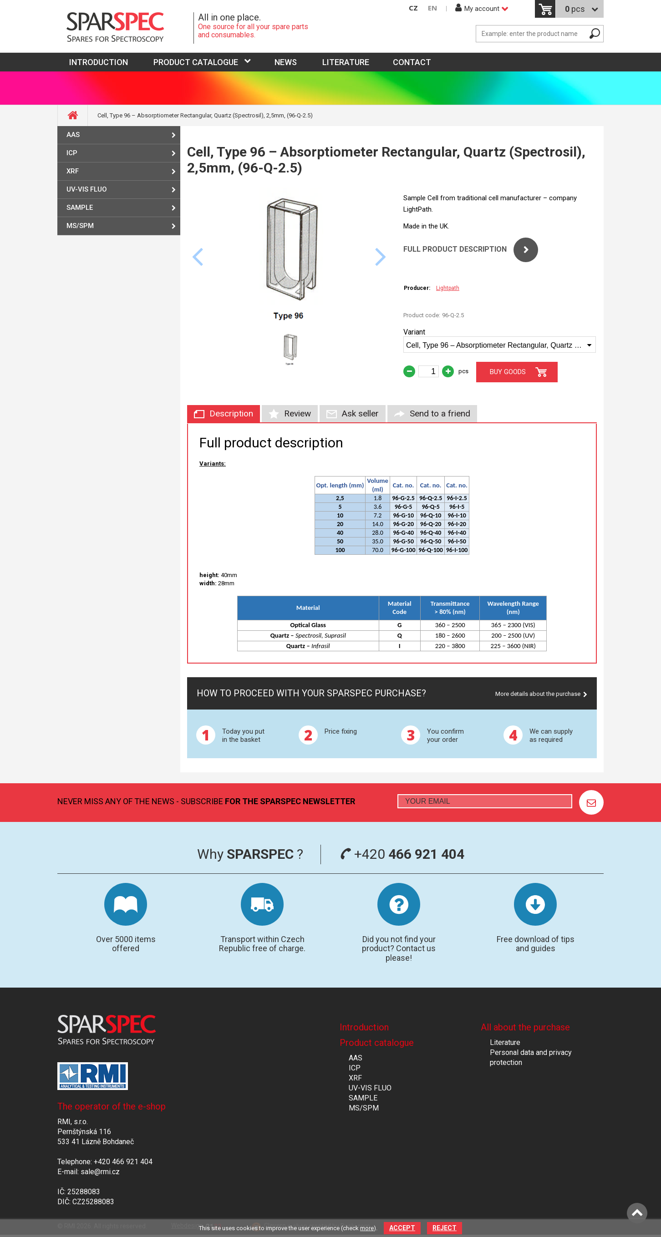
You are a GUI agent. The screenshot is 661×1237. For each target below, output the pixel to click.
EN (432, 8)
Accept (402, 1228)
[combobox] (499, 344)
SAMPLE (79, 207)
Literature (345, 62)
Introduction (364, 1027)
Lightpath (447, 288)
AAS (73, 135)
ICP (71, 153)
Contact (412, 62)
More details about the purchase (537, 693)
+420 (402, 854)
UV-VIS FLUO (86, 189)
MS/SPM (80, 226)
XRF (72, 171)
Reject (444, 1228)
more (367, 1228)
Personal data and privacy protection (531, 1057)
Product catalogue (195, 62)
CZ (413, 8)
